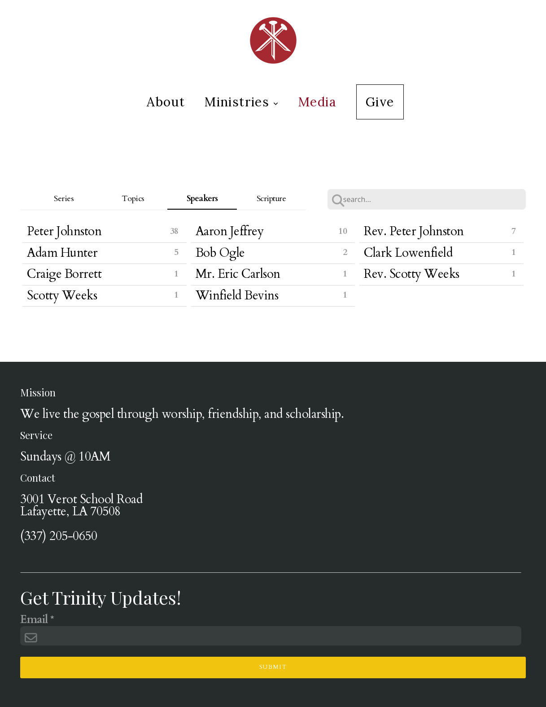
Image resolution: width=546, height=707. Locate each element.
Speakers (202, 198)
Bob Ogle (220, 253)
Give (380, 102)
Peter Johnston (64, 231)
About (166, 102)
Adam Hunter (62, 253)
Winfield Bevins (237, 295)
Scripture (271, 198)
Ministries (242, 102)
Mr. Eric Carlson (238, 274)
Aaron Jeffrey (230, 231)
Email (34, 620)
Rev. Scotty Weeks (411, 274)
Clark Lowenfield (408, 253)
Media (317, 102)
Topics (133, 198)
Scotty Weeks (62, 295)
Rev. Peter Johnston (414, 231)
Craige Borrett (64, 274)
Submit (273, 667)
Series (64, 198)
